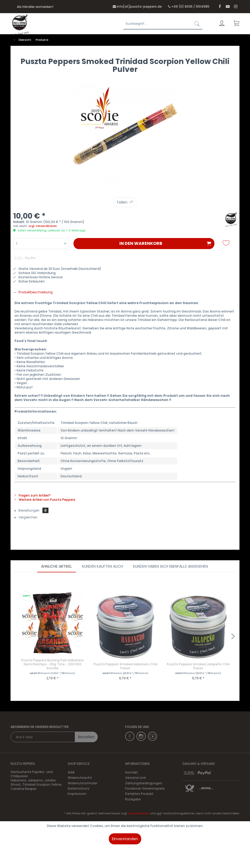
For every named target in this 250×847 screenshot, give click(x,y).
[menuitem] (155, 23)
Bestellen (86, 737)
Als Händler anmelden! (35, 6)
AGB (71, 772)
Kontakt (131, 772)
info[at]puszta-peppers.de (139, 6)
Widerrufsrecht (80, 777)
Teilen (122, 202)
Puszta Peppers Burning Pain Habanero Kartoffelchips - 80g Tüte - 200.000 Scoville (52, 664)
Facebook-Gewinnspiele (145, 788)
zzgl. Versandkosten (42, 226)
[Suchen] (197, 23)
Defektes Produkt (139, 793)
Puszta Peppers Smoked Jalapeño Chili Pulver (198, 666)
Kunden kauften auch (102, 566)
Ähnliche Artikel (56, 566)
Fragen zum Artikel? (32, 495)
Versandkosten (138, 813)
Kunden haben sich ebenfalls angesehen (170, 566)
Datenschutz (78, 788)
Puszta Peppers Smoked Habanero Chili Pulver (125, 666)
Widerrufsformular (82, 783)
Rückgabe (133, 799)
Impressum (77, 793)
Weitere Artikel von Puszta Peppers (44, 499)
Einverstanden (125, 838)
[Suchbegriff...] (162, 23)
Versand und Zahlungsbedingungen (143, 780)
